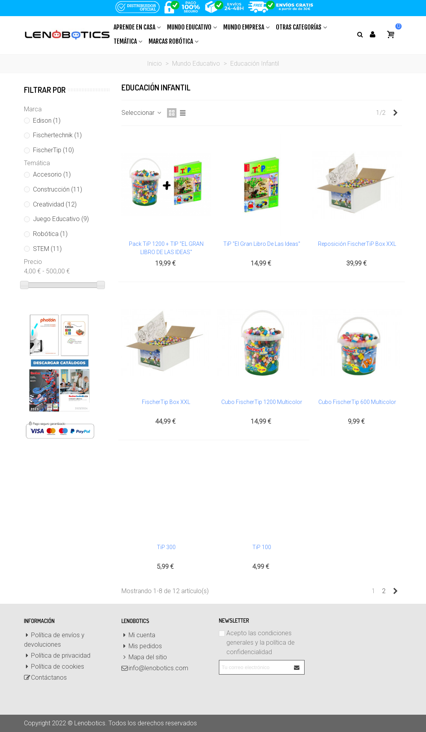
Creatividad (55, 204)
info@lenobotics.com (154, 668)
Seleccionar (141, 112)
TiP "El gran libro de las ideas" (261, 244)
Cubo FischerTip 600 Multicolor (357, 402)
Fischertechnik (57, 135)
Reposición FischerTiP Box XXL (357, 244)
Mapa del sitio (144, 657)
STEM (47, 249)
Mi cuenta (138, 635)
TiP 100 (261, 547)
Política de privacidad (57, 655)
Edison (47, 120)
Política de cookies (54, 666)
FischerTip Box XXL (166, 402)
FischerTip (53, 150)
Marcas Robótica (171, 41)
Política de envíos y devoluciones (54, 639)
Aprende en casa (134, 27)
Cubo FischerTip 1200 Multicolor (261, 402)
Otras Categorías (298, 27)
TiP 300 (166, 547)
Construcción (57, 189)
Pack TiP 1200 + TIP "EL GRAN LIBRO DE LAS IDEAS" (166, 248)
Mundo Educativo (189, 27)
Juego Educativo (61, 219)
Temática (125, 41)
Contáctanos (45, 677)
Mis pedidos (141, 646)
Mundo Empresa (243, 27)
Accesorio (52, 174)
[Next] (395, 113)
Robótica (50, 234)
